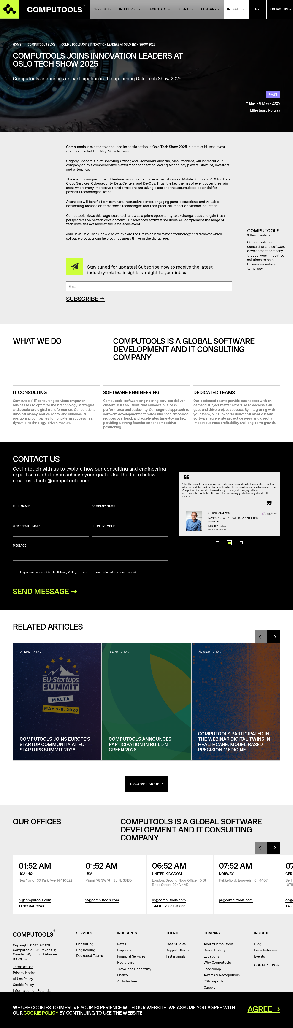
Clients (184, 9)
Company (209, 9)
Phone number (130, 530)
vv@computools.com (102, 901)
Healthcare (127, 963)
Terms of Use (23, 968)
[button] (217, 588)
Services (101, 9)
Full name (51, 511)
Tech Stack (157, 9)
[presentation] (261, 637)
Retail (123, 945)
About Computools (220, 945)
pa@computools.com (236, 901)
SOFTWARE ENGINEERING (131, 392)
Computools (76, 147)
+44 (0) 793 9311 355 (168, 907)
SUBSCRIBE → (85, 298)
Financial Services (133, 957)
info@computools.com (64, 480)
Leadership (214, 970)
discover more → (146, 784)
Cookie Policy (23, 985)
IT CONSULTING (30, 392)
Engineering (87, 950)
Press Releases (267, 951)
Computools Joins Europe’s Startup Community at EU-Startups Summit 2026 (55, 745)
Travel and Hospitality (136, 970)
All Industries (129, 982)
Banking (230, 557)
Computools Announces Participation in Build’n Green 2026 (140, 745)
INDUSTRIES (128, 9)
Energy (124, 976)
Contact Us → (280, 9)
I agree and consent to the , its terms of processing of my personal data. (79, 572)
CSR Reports (215, 982)
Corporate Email (51, 530)
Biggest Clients (179, 951)
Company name (130, 511)
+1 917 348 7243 (31, 907)
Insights (234, 9)
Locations (213, 957)
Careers (211, 988)
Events (261, 957)
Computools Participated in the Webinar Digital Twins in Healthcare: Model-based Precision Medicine (234, 742)
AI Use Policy (23, 979)
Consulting (86, 945)
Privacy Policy (66, 572)
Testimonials (177, 957)
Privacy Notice (24, 973)
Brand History (216, 951)
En (257, 9)
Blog (259, 945)
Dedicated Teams (214, 392)
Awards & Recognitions (223, 976)
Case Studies (177, 945)
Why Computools (219, 963)
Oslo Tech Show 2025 (169, 147)
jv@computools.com (35, 901)
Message (90, 552)
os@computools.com (169, 901)
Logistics (126, 951)
